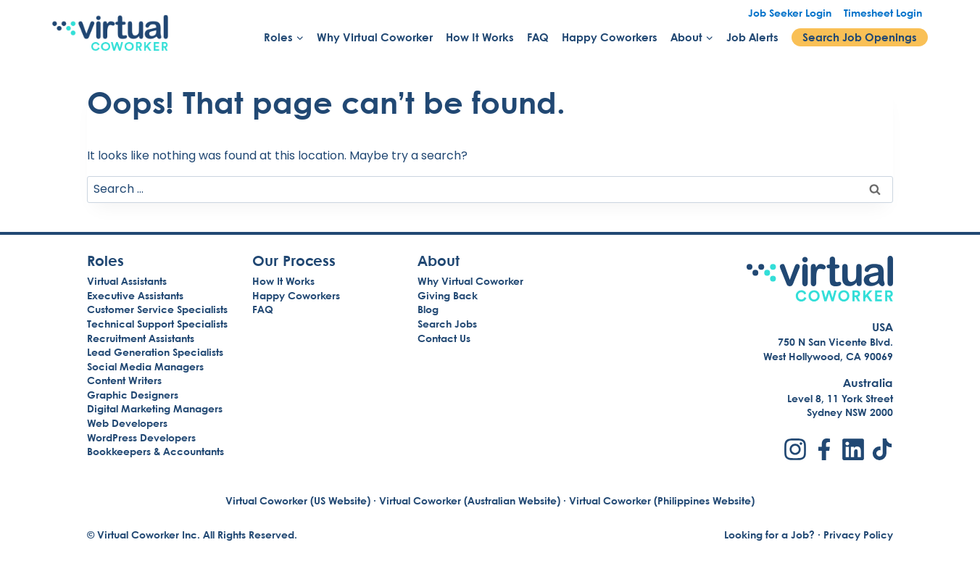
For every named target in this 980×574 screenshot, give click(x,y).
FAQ (538, 37)
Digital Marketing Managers (155, 408)
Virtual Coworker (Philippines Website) (662, 500)
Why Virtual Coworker (375, 37)
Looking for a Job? (769, 534)
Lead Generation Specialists (155, 352)
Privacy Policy (858, 534)
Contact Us (444, 338)
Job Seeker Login (789, 13)
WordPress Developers (141, 437)
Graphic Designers (132, 394)
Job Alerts (752, 37)
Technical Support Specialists (157, 323)
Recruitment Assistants (140, 338)
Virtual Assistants (127, 281)
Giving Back (448, 295)
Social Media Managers (145, 366)
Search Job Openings (859, 37)
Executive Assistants (135, 295)
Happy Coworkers (609, 37)
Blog (428, 309)
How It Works (480, 37)
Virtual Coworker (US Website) (297, 500)
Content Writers (124, 380)
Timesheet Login (883, 13)
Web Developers (127, 423)
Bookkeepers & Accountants (155, 451)
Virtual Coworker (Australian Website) (469, 500)
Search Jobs (447, 323)
